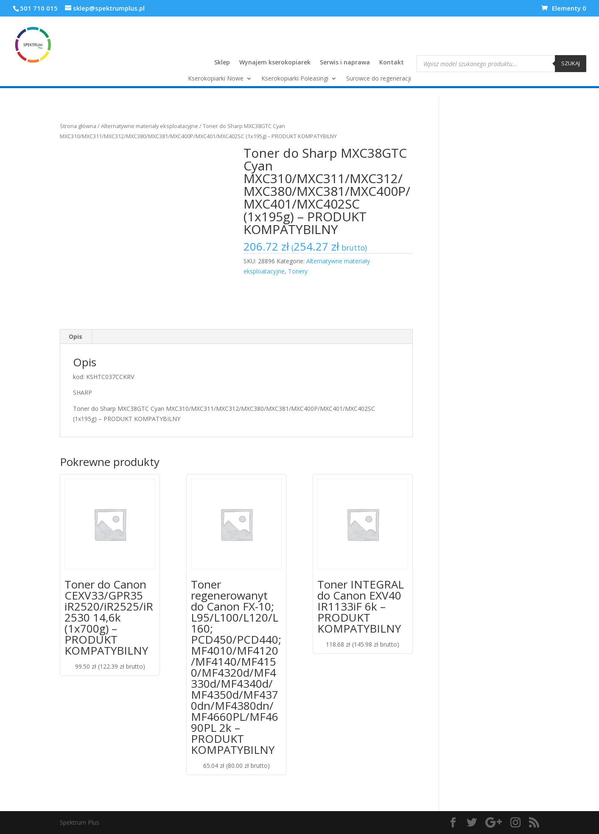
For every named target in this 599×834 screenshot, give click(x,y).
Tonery (298, 271)
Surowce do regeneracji (378, 78)
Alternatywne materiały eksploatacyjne (149, 126)
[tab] (75, 336)
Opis (75, 336)
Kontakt (391, 62)
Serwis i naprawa (345, 62)
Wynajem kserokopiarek (275, 62)
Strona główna (78, 126)
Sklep (222, 62)
